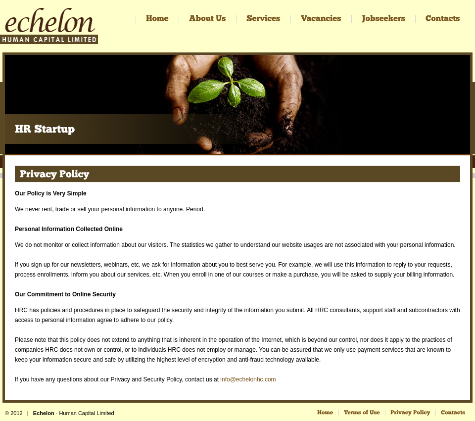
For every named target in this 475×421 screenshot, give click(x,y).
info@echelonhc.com (248, 379)
